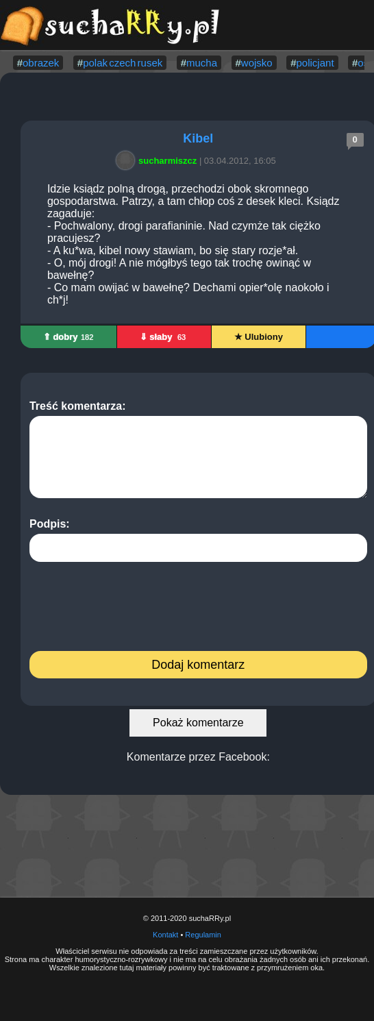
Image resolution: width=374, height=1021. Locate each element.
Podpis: (198, 540)
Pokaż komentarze (198, 722)
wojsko (257, 63)
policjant (315, 63)
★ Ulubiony (258, 337)
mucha (201, 63)
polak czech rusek (122, 63)
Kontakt (165, 935)
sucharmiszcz (159, 161)
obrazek (41, 63)
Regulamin (203, 935)
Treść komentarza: (198, 449)
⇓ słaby (164, 337)
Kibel (198, 138)
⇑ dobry (68, 337)
